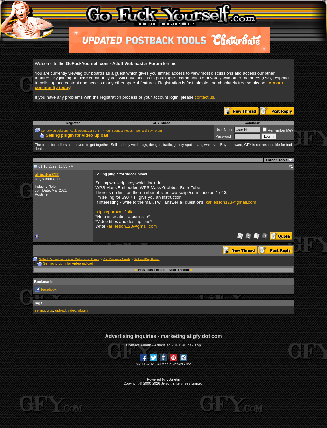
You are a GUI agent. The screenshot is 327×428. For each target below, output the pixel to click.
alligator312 (47, 174)
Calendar (252, 123)
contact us (204, 97)
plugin (83, 310)
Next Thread (179, 270)
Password (223, 136)
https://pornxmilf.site (114, 211)
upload (60, 310)
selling (40, 310)
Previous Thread (152, 270)
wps (50, 310)
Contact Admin (138, 345)
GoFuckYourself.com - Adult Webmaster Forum (71, 130)
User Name (224, 130)
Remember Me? (278, 130)
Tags (38, 303)
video (72, 310)
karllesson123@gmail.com (231, 202)
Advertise (162, 345)
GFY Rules (161, 123)
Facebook (48, 289)
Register (73, 123)
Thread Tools (276, 160)
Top (197, 345)
